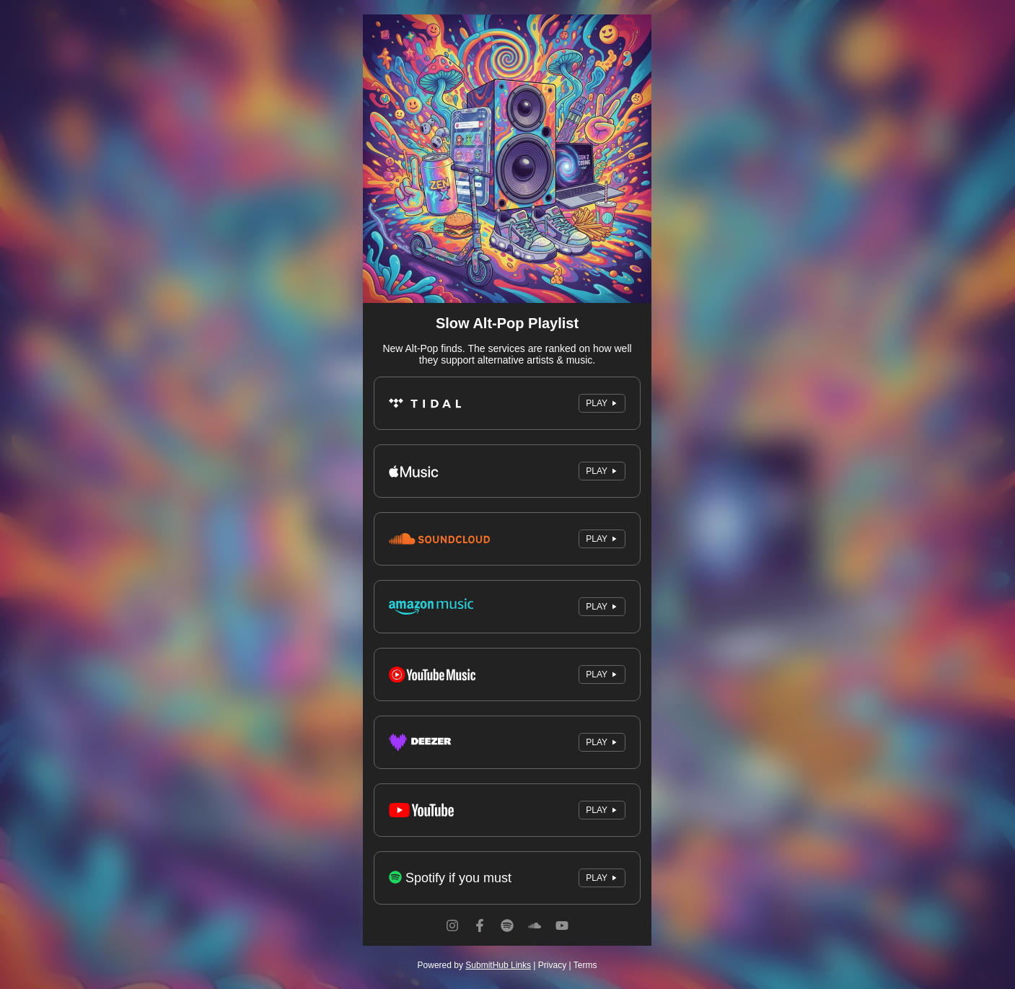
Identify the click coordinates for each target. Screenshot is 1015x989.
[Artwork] (507, 158)
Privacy (552, 965)
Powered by (474, 965)
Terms (585, 965)
